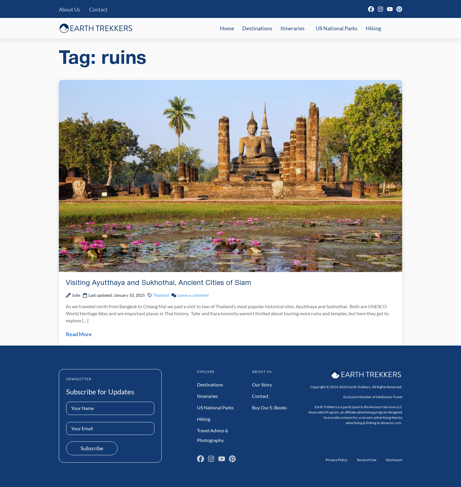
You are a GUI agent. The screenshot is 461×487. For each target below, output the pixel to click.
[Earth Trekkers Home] (96, 28)
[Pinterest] (399, 9)
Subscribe (92, 448)
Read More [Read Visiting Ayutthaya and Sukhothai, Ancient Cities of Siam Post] (79, 334)
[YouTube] (390, 9)
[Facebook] (371, 9)
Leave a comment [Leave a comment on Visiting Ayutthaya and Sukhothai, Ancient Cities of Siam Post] (193, 295)
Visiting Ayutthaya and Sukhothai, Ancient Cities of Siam (158, 283)
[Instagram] (380, 9)
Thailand (161, 295)
